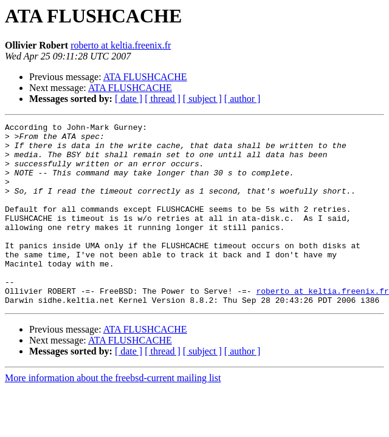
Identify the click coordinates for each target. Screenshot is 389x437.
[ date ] (128, 98)
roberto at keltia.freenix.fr (121, 45)
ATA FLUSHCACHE (145, 77)
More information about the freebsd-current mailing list (113, 414)
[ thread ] (163, 98)
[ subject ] (202, 98)
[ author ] (242, 98)
